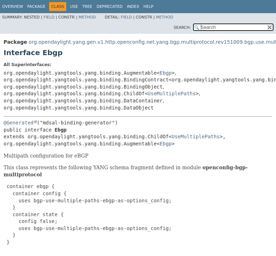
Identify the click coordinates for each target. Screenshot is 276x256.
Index (133, 6)
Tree (87, 6)
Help (148, 6)
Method (87, 17)
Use (74, 6)
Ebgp (166, 73)
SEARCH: (182, 27)
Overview (12, 6)
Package (36, 6)
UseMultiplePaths (172, 93)
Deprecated (110, 6)
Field (48, 17)
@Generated (18, 123)
